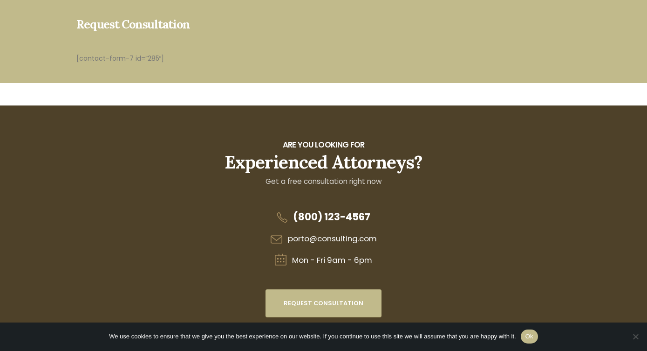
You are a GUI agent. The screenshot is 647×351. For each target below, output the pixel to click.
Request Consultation (323, 303)
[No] (635, 336)
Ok (529, 336)
